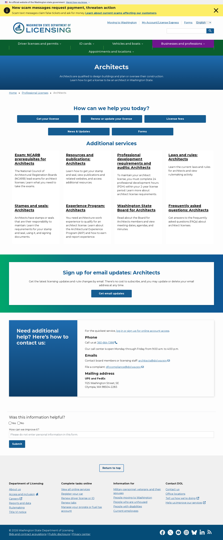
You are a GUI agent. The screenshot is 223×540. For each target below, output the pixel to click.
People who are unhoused (130, 502)
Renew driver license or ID (77, 498)
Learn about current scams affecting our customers (120, 13)
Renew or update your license (111, 118)
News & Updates (79, 131)
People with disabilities (127, 506)
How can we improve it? (24, 429)
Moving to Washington (122, 22)
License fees (175, 118)
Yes (14, 423)
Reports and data (20, 503)
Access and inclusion (24, 494)
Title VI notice (17, 512)
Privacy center (81, 534)
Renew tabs (68, 502)
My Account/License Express (160, 22)
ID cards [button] (87, 43)
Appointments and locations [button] (111, 51)
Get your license (48, 118)
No (22, 423)
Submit (17, 443)
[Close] (216, 13)
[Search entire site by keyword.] (187, 30)
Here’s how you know (76, 2)
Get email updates (111, 293)
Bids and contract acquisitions (27, 534)
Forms (188, 22)
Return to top (111, 468)
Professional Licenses (35, 92)
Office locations (175, 493)
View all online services (75, 489)
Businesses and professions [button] (183, 43)
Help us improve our (186, 502)
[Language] (203, 22)
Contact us (172, 489)
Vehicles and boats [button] (128, 43)
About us (15, 489)
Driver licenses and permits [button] (40, 43)
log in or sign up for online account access (142, 330)
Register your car (72, 493)
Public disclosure (59, 534)
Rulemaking (17, 507)
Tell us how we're (182, 498)
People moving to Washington (132, 497)
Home (13, 92)
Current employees (125, 510)
